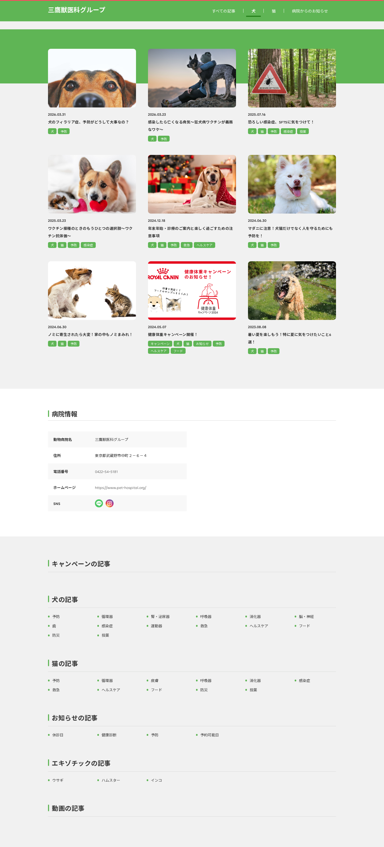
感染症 (288, 131)
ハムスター (111, 780)
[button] (192, 565)
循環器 (107, 616)
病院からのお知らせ (310, 11)
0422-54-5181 (106, 471)
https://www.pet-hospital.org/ (120, 487)
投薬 (303, 131)
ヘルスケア (205, 245)
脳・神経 (306, 616)
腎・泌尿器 (160, 616)
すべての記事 (223, 11)
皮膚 (154, 680)
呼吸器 (205, 616)
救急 (186, 245)
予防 (64, 131)
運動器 (156, 625)
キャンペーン (160, 343)
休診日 (57, 734)
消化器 (255, 616)
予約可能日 (209, 734)
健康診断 (109, 734)
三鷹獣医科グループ (76, 9)
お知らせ (202, 343)
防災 (56, 635)
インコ (156, 780)
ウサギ (57, 780)
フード (178, 350)
